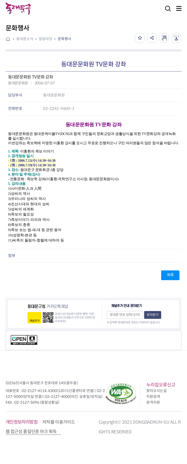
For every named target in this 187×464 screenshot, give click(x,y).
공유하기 (152, 38)
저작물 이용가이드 (58, 422)
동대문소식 (24, 38)
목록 (170, 274)
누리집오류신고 (160, 385)
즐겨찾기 (140, 38)
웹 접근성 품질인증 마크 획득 (31, 431)
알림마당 (45, 38)
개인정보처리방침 (21, 422)
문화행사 (64, 38)
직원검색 (153, 396)
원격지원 (153, 402)
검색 (166, 11)
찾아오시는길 (156, 390)
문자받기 (153, 315)
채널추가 (34, 320)
